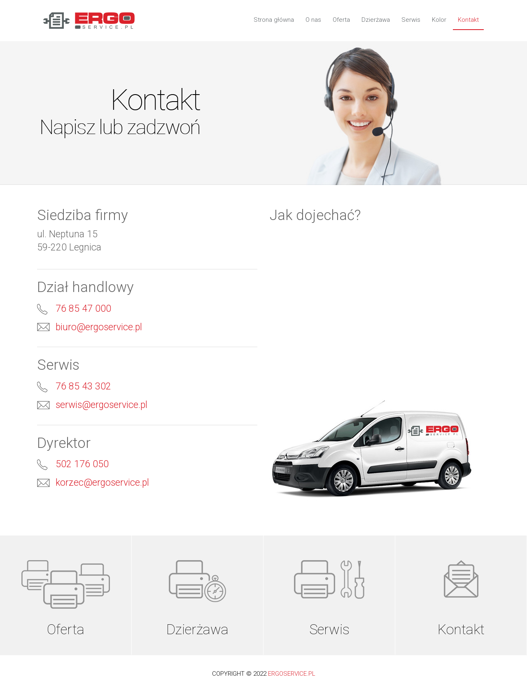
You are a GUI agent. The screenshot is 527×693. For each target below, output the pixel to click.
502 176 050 (82, 464)
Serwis (410, 19)
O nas (313, 19)
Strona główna (274, 19)
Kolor (439, 19)
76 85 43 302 (83, 386)
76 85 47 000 (83, 308)
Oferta (341, 19)
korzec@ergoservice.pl (102, 482)
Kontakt (468, 19)
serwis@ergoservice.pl (101, 404)
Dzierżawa (375, 19)
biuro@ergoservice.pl (99, 327)
